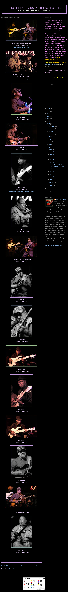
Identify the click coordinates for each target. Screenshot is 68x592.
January (51, 185)
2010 (48, 188)
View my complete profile (53, 245)
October (51, 131)
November (52, 129)
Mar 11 (52, 174)
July (50, 139)
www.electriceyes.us (51, 64)
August (51, 136)
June (50, 142)
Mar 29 (52, 152)
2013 (48, 118)
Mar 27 (52, 157)
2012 (48, 121)
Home (22, 565)
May (50, 144)
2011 (48, 124)
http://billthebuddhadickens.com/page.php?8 (21, 191)
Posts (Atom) (12, 569)
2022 (48, 108)
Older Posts (38, 565)
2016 (48, 111)
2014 (48, 116)
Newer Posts (4, 565)
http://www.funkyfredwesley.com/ (21, 79)
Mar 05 (52, 177)
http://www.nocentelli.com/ (21, 47)
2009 (48, 191)
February (51, 182)
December (52, 126)
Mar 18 (52, 171)
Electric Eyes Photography (34, 8)
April (50, 147)
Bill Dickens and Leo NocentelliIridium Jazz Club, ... (57, 166)
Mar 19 (52, 162)
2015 (48, 113)
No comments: (30, 559)
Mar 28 (52, 154)
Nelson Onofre (61, 199)
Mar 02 (52, 179)
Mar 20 (52, 159)
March (51, 149)
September (52, 134)
